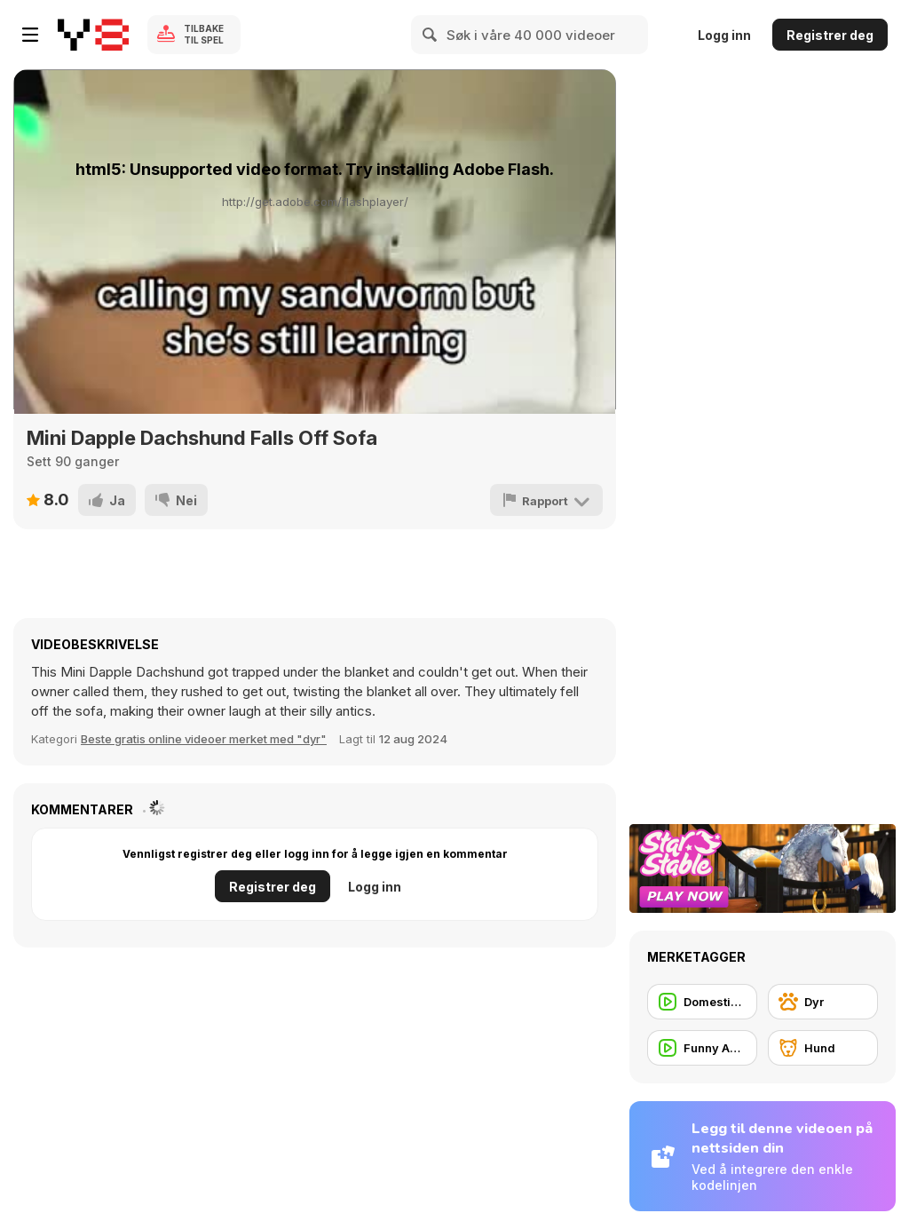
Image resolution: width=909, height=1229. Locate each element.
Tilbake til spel (204, 34)
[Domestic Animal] (702, 1001)
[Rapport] (546, 500)
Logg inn (724, 35)
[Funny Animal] (702, 1048)
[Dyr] (823, 1001)
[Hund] (823, 1048)
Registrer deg (829, 35)
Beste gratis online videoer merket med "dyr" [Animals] (204, 739)
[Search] (430, 34)
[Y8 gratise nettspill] (93, 35)
